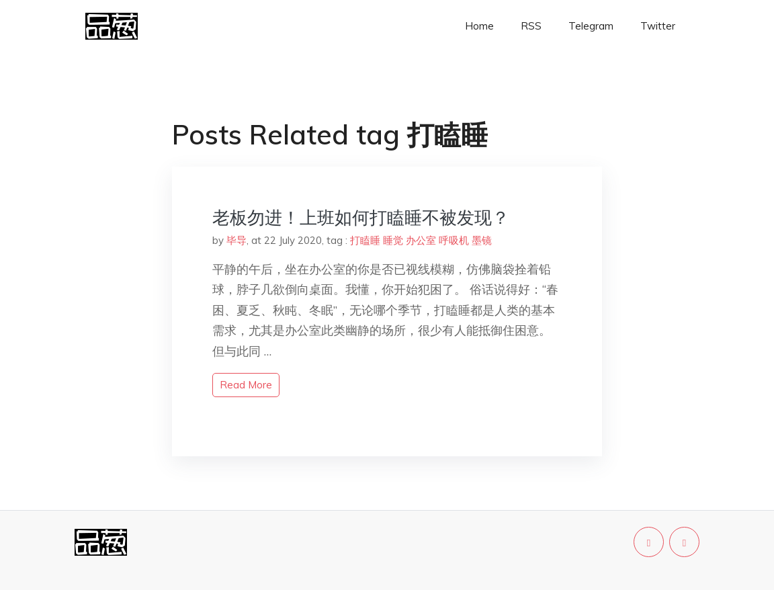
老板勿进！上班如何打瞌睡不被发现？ (360, 217)
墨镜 (482, 240)
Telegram (590, 25)
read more (246, 384)
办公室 (421, 240)
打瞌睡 (365, 240)
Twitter (657, 25)
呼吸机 (454, 240)
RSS (531, 25)
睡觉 (393, 240)
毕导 (236, 240)
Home (479, 25)
